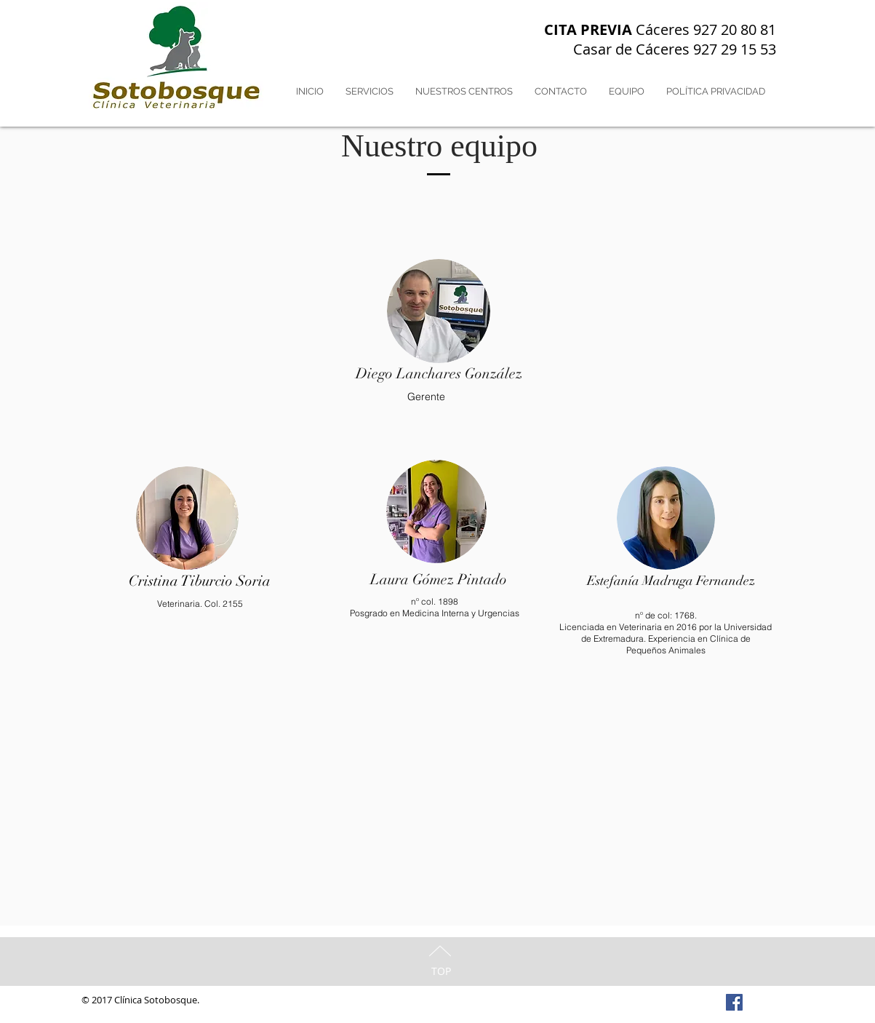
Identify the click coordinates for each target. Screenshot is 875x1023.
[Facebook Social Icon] (734, 1002)
